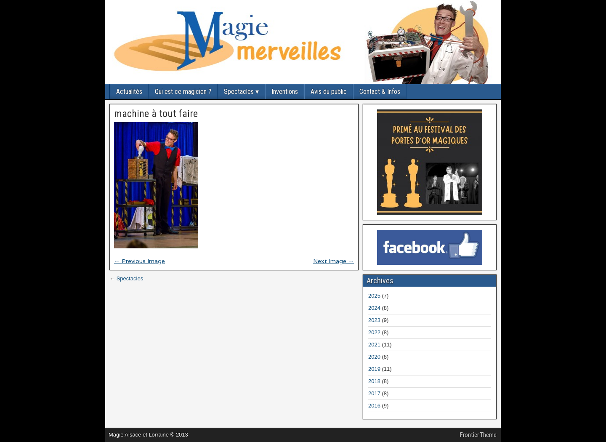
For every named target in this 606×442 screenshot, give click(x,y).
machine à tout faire (156, 114)
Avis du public (329, 92)
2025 (374, 296)
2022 (374, 332)
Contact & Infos (379, 92)
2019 (374, 369)
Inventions (284, 92)
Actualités (129, 92)
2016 (374, 405)
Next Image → (333, 261)
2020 (374, 357)
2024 (374, 308)
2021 (374, 344)
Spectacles (239, 92)
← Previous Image (139, 261)
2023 (374, 320)
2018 (374, 381)
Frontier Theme (478, 435)
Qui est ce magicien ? (183, 92)
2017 (374, 393)
